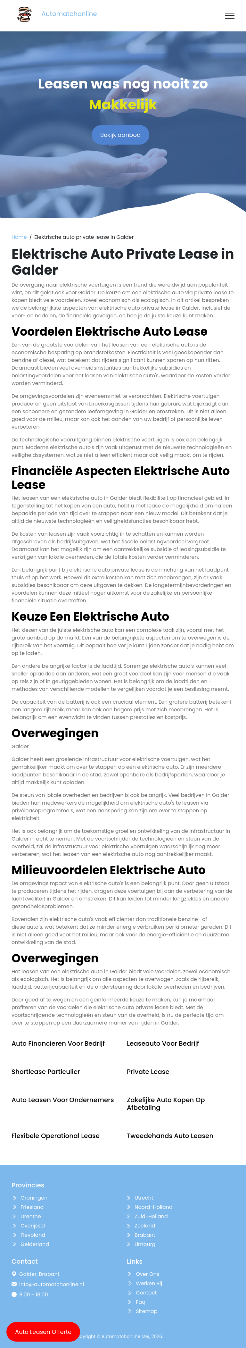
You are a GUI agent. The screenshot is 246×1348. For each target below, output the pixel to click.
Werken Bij (144, 1283)
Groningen (29, 1197)
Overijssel (28, 1225)
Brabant (140, 1235)
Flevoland (28, 1235)
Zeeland (140, 1225)
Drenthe (26, 1216)
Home (19, 237)
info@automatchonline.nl (51, 1284)
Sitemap (142, 1311)
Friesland (28, 1207)
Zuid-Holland (147, 1216)
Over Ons (143, 1274)
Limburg (140, 1244)
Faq (136, 1302)
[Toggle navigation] (229, 15)
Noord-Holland (149, 1207)
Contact (142, 1292)
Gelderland (30, 1244)
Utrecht (139, 1197)
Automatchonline (121, 1336)
